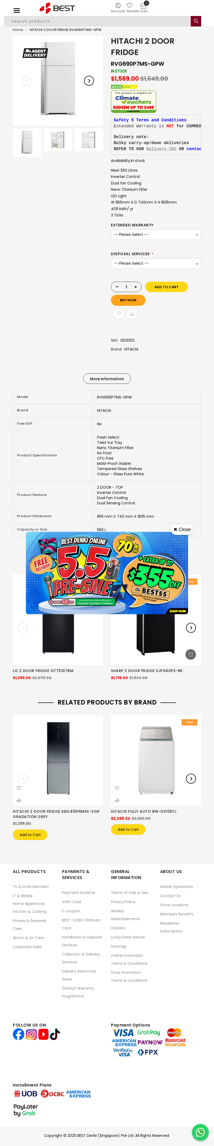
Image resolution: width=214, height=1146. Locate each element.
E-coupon (71, 909)
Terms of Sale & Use (129, 890)
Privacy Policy (123, 899)
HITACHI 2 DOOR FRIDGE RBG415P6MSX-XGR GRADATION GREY (56, 814)
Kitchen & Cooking (30, 909)
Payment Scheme (78, 890)
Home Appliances (29, 901)
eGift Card (71, 899)
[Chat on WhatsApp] (200, 1132)
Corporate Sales (27, 944)
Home (18, 29)
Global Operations (176, 884)
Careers (118, 926)
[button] (19, 788)
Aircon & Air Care (28, 935)
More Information (107, 378)
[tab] (107, 378)
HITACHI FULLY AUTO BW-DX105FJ (144, 811)
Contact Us (170, 893)
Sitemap (118, 944)
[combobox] (100, 21)
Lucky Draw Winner (128, 935)
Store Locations (174, 902)
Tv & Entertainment (31, 884)
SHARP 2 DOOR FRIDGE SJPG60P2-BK (147, 670)
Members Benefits (176, 912)
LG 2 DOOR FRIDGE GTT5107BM (43, 670)
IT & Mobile (23, 893)
